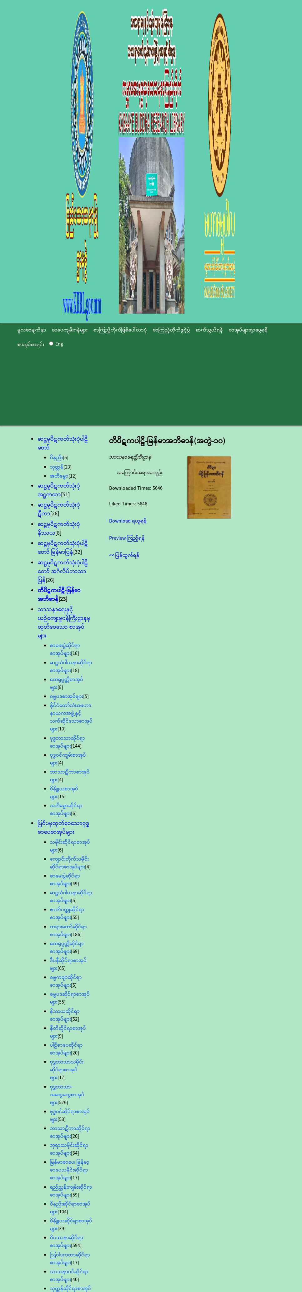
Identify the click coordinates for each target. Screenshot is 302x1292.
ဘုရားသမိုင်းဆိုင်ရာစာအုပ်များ (69, 1149)
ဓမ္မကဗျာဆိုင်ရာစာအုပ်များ (66, 981)
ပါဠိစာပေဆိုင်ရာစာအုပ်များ (66, 1049)
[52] (75, 1019)
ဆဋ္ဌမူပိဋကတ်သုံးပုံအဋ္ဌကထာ (59, 490)
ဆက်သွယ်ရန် (209, 330)
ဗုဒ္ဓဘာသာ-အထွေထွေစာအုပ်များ (67, 1095)
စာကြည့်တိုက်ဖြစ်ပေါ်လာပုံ (120, 330)
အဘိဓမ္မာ (59, 476)
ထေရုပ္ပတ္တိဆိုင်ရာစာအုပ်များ (67, 947)
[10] (62, 729)
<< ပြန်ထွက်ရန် (124, 555)
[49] (75, 884)
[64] (75, 1153)
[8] (58, 533)
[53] (62, 1119)
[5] (65, 458)
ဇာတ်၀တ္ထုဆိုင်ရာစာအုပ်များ (67, 913)
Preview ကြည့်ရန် (127, 538)
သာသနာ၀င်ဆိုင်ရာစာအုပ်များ (69, 1276)
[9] (60, 1036)
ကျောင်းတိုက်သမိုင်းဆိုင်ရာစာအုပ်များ (69, 863)
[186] (76, 935)
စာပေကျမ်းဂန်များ (70, 330)
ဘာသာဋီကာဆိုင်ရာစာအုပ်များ (70, 1132)
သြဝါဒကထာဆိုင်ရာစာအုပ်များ (70, 1259)
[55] (75, 917)
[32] (77, 552)
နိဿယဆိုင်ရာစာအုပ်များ (65, 1015)
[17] (62, 1078)
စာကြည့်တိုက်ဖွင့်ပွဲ (171, 330)
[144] (76, 746)
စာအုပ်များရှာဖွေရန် (248, 330)
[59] (75, 1195)
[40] (75, 1280)
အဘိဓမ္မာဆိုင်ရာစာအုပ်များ (66, 810)
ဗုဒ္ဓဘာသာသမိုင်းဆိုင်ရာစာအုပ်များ (66, 1070)
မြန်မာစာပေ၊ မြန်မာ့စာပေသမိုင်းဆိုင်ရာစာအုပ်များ (69, 1170)
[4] (60, 763)
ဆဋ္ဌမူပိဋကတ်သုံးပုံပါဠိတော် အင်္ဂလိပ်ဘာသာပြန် (63, 571)
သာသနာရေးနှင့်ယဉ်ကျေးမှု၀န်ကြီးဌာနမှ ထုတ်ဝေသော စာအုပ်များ (64, 622)
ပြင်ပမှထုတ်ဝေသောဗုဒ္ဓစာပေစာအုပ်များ (63, 828)
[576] (63, 1103)
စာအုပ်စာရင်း (31, 345)
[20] (75, 1053)
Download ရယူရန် (128, 521)
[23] (67, 467)
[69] (75, 951)
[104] (63, 1212)
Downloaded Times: (131, 488)
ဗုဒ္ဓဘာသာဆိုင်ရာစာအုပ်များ (67, 742)
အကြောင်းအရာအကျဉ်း (140, 473)
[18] (75, 653)
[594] (76, 1246)
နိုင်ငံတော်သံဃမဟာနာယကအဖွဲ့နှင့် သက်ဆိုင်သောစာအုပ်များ (71, 717)
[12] (72, 476)
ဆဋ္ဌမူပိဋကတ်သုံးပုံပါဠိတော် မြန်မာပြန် (63, 548)
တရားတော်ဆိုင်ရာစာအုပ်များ (68, 931)
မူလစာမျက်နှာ (32, 330)
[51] (65, 494)
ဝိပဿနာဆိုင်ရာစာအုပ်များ (66, 1242)
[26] (54, 513)
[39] (62, 1229)
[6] (74, 814)
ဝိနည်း (56, 458)
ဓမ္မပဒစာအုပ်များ (66, 696)
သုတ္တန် (56, 467)
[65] (62, 968)
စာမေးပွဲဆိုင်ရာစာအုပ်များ (65, 649)
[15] (62, 797)
